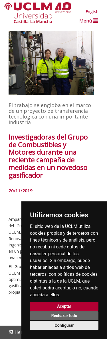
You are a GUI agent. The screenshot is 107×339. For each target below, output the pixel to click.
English (92, 11)
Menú (88, 20)
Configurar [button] (64, 325)
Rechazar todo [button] (64, 315)
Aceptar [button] (64, 306)
